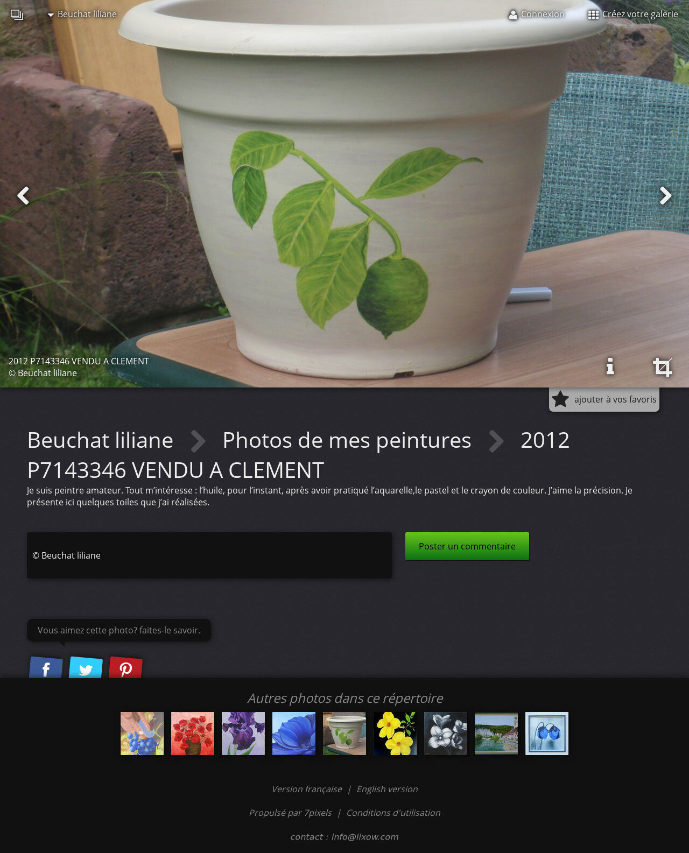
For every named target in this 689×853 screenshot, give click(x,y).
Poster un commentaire (467, 546)
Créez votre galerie (633, 14)
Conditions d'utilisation (393, 813)
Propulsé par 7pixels (290, 813)
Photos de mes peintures (349, 439)
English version (387, 789)
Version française (307, 789)
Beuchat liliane (82, 14)
